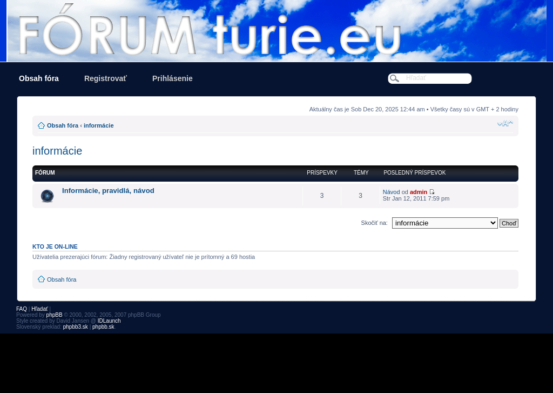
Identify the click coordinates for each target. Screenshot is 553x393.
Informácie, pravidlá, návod (108, 190)
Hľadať (39, 309)
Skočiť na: (374, 222)
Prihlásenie (172, 78)
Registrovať (105, 78)
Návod (391, 192)
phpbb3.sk (75, 327)
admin (418, 192)
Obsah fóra (39, 78)
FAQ (21, 309)
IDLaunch (109, 321)
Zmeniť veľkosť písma (505, 123)
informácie (99, 125)
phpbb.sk (103, 327)
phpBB (54, 315)
